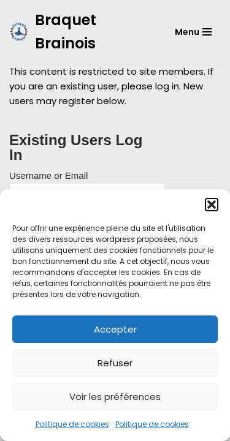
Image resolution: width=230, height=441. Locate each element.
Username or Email (48, 175)
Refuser (115, 362)
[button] (211, 204)
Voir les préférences (115, 396)
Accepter (115, 329)
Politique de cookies (72, 424)
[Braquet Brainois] (78, 32)
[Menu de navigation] (193, 31)
